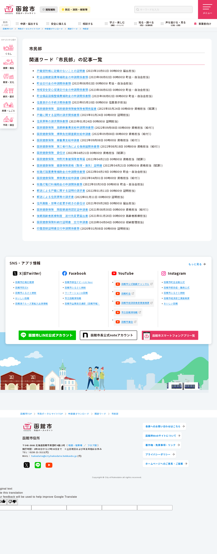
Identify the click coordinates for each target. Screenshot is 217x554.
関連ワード (73, 28)
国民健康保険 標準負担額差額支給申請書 (64, 134)
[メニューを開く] (207, 9)
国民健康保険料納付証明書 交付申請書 (62, 222)
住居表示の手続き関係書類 (54, 102)
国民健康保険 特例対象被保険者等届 (61, 159)
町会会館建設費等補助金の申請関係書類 (62, 77)
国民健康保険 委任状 (51, 153)
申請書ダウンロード (54, 28)
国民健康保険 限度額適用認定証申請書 (62, 209)
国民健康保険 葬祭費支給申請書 (58, 178)
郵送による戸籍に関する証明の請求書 (61, 190)
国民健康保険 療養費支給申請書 (58, 140)
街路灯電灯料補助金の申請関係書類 (59, 184)
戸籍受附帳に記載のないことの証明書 (61, 71)
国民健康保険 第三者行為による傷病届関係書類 (68, 146)
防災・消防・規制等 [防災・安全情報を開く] (75, 9)
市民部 (86, 28)
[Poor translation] (12, 502)
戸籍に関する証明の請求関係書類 (58, 115)
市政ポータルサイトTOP (29, 28)
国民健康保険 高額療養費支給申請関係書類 (65, 127)
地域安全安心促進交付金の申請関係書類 (62, 90)
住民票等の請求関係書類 (52, 121)
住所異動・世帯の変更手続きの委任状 (61, 203)
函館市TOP (8, 28)
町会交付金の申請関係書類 (54, 83)
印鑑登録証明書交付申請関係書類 (58, 228)
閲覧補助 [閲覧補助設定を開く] (48, 9)
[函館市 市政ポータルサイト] (20, 9)
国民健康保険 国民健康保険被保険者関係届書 (67, 108)
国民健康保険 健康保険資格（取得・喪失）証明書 (69, 165)
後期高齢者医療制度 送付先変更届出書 (62, 216)
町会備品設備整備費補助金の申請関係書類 (64, 96)
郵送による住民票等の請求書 (55, 197)
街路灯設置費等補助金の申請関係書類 (61, 172)
